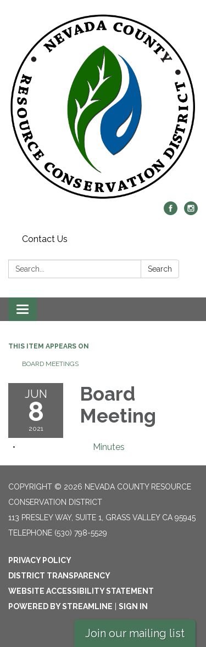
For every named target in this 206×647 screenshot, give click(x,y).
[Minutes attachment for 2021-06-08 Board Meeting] (109, 447)
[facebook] (170, 212)
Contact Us (45, 239)
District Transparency (59, 575)
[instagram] (191, 212)
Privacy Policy (39, 560)
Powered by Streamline (60, 606)
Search (160, 269)
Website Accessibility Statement (81, 591)
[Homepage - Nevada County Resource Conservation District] (103, 106)
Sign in (133, 606)
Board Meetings (50, 364)
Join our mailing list (135, 633)
